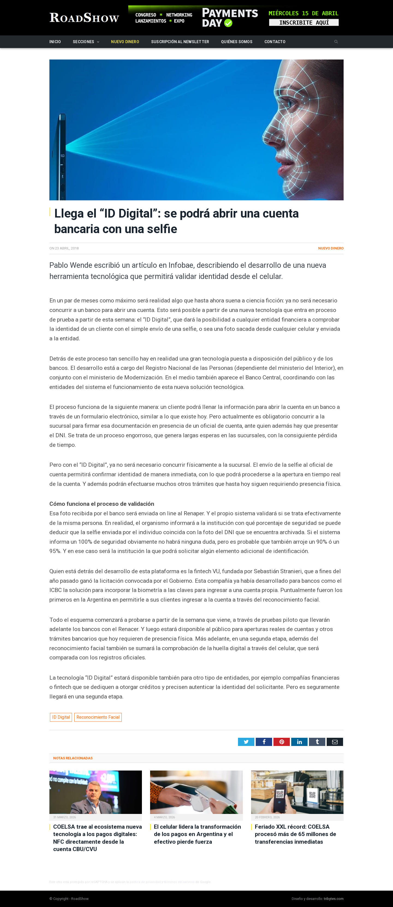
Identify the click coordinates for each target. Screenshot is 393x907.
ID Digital (61, 717)
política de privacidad (145, 882)
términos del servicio (179, 882)
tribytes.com (334, 899)
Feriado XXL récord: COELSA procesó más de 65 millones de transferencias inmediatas (295, 834)
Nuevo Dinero (125, 42)
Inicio (55, 42)
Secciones (83, 42)
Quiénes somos (236, 42)
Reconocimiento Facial (98, 717)
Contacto (275, 42)
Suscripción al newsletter (180, 42)
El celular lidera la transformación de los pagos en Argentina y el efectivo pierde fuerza (197, 834)
